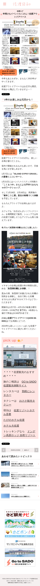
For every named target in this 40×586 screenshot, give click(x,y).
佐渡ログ (26, 450)
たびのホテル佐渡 (14, 419)
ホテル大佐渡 (11, 425)
